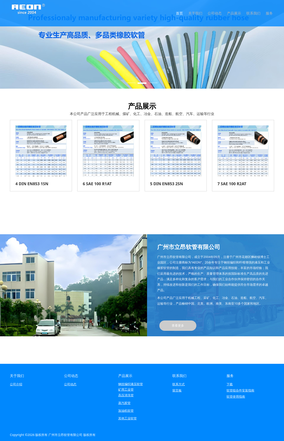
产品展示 (234, 13)
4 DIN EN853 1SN (31, 183)
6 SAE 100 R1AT (97, 183)
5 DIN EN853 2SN (166, 183)
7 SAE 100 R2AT (232, 183)
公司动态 (215, 13)
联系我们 (253, 13)
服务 (269, 13)
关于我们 (195, 13)
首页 (179, 13)
